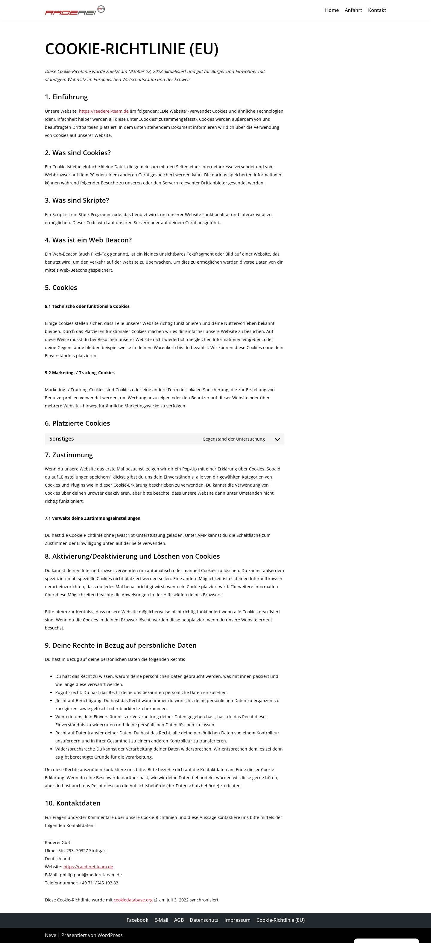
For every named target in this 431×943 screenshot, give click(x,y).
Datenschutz (204, 920)
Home (332, 10)
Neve (50, 935)
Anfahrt (353, 10)
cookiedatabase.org (133, 900)
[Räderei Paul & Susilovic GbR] (75, 10)
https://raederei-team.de (104, 111)
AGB (179, 920)
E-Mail (161, 920)
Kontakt (377, 10)
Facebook (137, 920)
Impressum (237, 920)
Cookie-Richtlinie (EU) (281, 920)
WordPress (110, 935)
